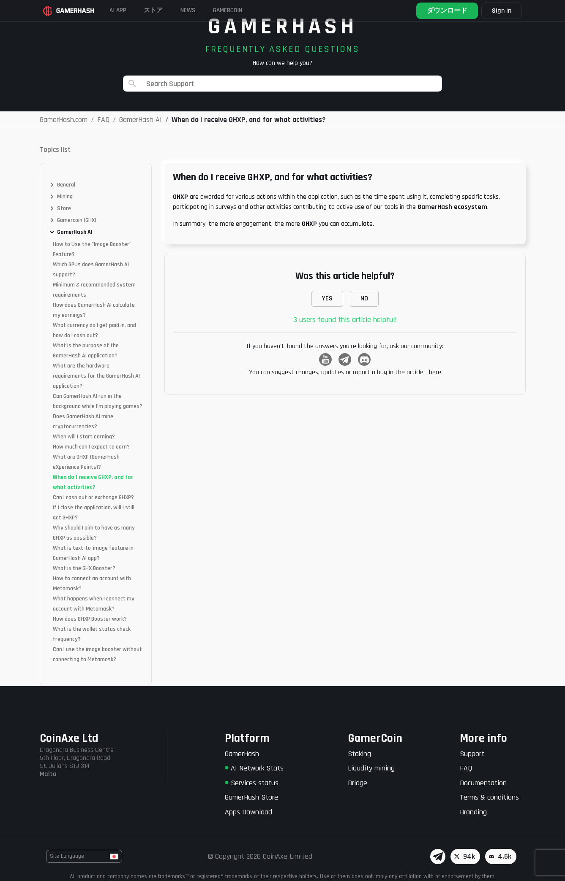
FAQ (466, 768)
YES (327, 298)
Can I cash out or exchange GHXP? (93, 497)
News (200, 10)
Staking (359, 754)
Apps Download (248, 812)
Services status (251, 783)
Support (472, 754)
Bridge (357, 783)
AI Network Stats (254, 768)
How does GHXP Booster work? (90, 619)
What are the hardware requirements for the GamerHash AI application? (96, 376)
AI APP (122, 10)
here (435, 372)
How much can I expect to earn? (91, 447)
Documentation (483, 783)
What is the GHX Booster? (84, 568)
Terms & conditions (489, 797)
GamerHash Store (251, 797)
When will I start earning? (84, 436)
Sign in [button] (499, 10)
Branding (473, 812)
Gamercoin (245, 10)
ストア (161, 10)
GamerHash (242, 754)
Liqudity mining (371, 768)
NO (364, 298)
